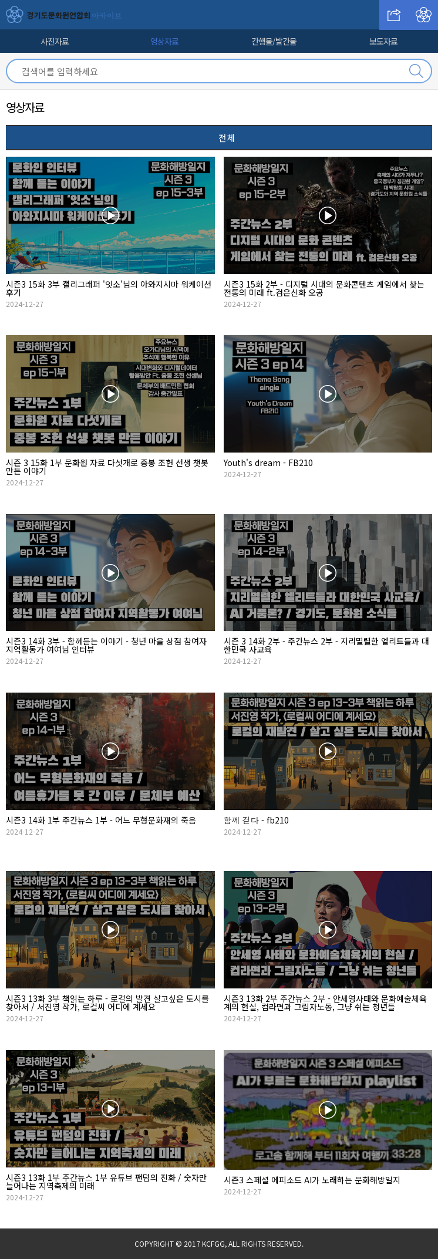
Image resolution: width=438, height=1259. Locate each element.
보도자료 (383, 41)
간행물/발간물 (274, 41)
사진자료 (55, 41)
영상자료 (164, 41)
